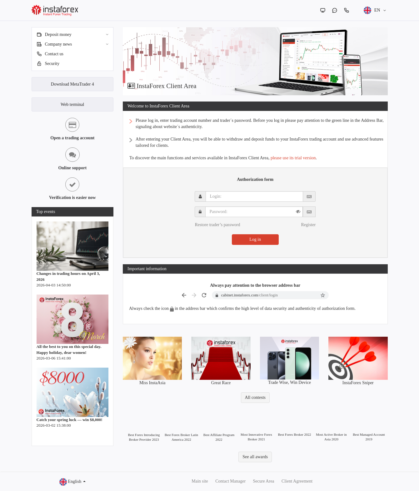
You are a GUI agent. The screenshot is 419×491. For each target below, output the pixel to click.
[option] (255, 61)
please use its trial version (293, 158)
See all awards (255, 456)
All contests (255, 397)
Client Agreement (297, 481)
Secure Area (263, 481)
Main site (200, 481)
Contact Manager (230, 481)
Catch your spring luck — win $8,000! (69, 419)
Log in (255, 239)
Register (308, 224)
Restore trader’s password (217, 224)
